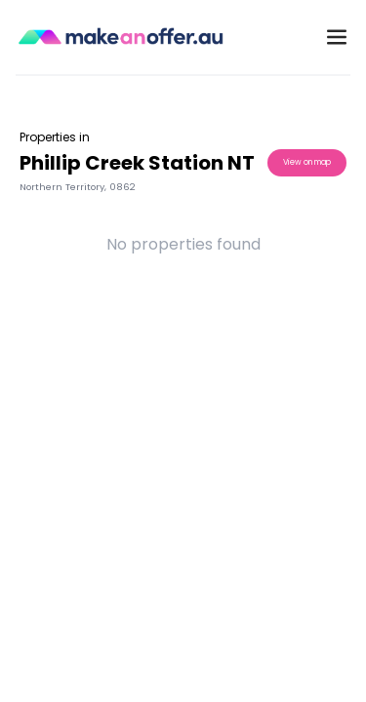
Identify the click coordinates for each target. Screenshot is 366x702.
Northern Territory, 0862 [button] (78, 186)
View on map (307, 162)
